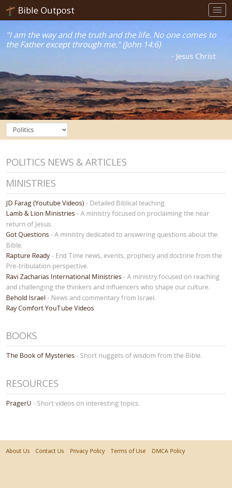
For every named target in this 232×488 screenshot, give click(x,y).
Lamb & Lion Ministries (40, 213)
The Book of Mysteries (40, 355)
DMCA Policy (168, 451)
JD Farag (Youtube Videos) (45, 203)
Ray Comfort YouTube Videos (50, 308)
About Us (18, 451)
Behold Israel (25, 297)
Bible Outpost (40, 10)
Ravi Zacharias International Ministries (64, 276)
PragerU (18, 403)
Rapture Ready (28, 255)
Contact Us (49, 451)
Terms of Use (128, 451)
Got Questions (27, 234)
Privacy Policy (87, 451)
